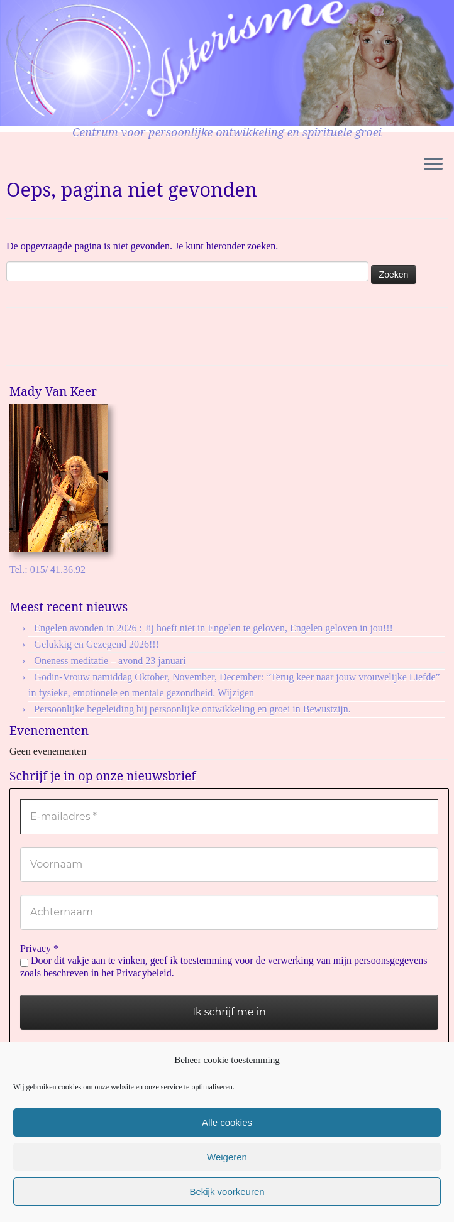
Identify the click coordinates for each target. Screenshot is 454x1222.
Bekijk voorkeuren (226, 1191)
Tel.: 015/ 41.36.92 (47, 569)
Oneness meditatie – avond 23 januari (109, 660)
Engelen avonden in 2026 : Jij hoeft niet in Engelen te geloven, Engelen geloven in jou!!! (215, 628)
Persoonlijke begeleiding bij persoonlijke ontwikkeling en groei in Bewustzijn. (192, 709)
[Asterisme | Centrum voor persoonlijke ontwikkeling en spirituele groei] (227, 63)
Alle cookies (227, 1122)
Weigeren (227, 1157)
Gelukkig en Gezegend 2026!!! (96, 644)
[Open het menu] (433, 164)
